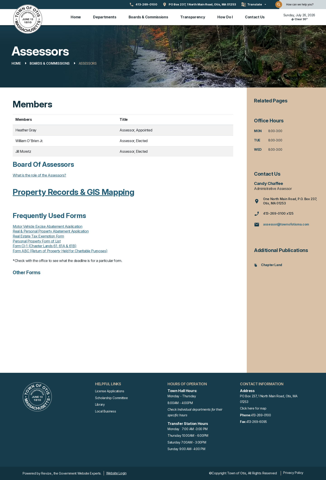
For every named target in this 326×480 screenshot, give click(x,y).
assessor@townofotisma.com (281, 224)
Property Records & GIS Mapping (73, 192)
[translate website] (253, 4)
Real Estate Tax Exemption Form (38, 236)
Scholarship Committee (111, 398)
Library (100, 404)
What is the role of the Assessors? (39, 175)
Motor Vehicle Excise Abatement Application (47, 226)
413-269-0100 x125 (274, 213)
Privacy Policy (293, 473)
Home (76, 17)
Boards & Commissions (148, 17)
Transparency (192, 17)
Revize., (47, 473)
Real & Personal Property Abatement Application (51, 231)
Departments (104, 17)
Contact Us (255, 17)
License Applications (109, 391)
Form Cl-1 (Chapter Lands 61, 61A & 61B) (45, 246)
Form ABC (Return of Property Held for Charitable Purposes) (60, 251)
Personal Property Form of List (36, 241)
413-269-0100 (255, 415)
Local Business (105, 411)
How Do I (225, 17)
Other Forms (26, 272)
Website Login (116, 473)
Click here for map (253, 408)
